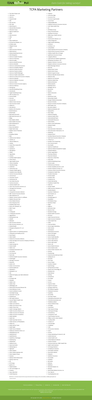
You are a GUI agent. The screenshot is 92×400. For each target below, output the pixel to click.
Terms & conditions (28, 385)
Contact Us (47, 385)
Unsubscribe (56, 385)
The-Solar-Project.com (14, 13)
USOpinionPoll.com (46, 397)
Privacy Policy (39, 385)
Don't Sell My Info (66, 385)
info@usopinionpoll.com (51, 376)
